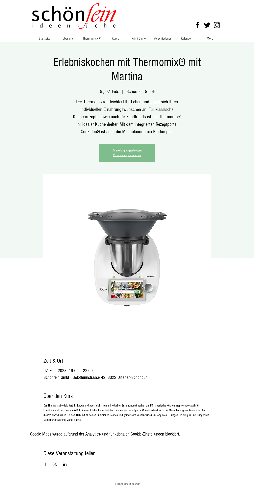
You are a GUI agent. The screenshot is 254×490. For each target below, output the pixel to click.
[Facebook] (197, 25)
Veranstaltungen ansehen (127, 155)
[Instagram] (217, 25)
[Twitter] (207, 25)
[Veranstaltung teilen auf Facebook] (45, 464)
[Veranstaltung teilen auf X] (55, 464)
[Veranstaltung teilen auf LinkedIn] (65, 464)
